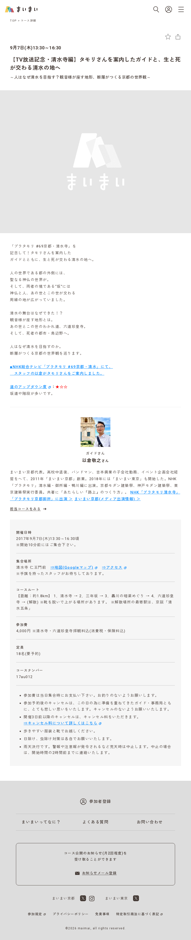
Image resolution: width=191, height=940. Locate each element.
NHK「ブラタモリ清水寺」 (155, 492)
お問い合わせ (150, 822)
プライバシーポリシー (71, 914)
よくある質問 (95, 822)
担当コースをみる (29, 509)
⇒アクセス (112, 567)
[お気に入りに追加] (168, 36)
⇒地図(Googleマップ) (72, 567)
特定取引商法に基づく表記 (137, 914)
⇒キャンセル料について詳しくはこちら (60, 723)
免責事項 (102, 914)
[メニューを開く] (181, 9)
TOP (13, 20)
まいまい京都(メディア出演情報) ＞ (107, 499)
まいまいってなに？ (41, 822)
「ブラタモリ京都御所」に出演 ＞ (41, 499)
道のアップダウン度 (28, 387)
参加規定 (35, 914)
